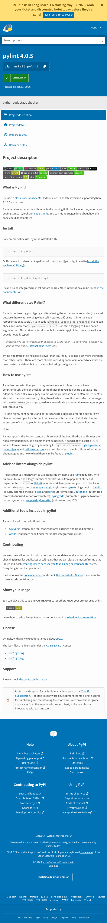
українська (77, 896)
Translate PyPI (28, 803)
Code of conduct (75, 803)
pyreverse (14, 529)
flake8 (38, 483)
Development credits (28, 812)
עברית (65, 900)
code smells (41, 214)
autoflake (81, 492)
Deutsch (101, 896)
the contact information (33, 679)
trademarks (86, 852)
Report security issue (77, 798)
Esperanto (76, 900)
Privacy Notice (75, 808)
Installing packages (28, 753)
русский (54, 900)
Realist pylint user (40, 346)
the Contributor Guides (69, 575)
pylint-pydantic (92, 445)
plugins (69, 453)
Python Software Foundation (52, 856)
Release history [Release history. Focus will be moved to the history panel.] (15, 135)
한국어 (87, 900)
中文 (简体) (27, 900)
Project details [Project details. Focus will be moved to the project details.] (15, 125)
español (23, 896)
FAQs (30, 772)
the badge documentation (80, 617)
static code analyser (27, 198)
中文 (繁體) (41, 900)
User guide (28, 763)
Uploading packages (28, 758)
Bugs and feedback (30, 793)
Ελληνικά (90, 896)
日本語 (44, 896)
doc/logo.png (16, 653)
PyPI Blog (75, 753)
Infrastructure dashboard (75, 758)
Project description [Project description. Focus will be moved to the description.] (18, 115)
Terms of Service (75, 793)
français (34, 896)
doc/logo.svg (16, 658)
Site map (53, 866)
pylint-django (11, 449)
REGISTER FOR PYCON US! (57, 14)
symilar (12, 534)
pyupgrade (57, 496)
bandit (97, 487)
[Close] (102, 5)
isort (50, 492)
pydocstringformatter (38, 500)
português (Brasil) (59, 896)
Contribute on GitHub (28, 798)
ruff (77, 475)
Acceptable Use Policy (75, 812)
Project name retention (28, 768)
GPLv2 (59, 639)
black (38, 492)
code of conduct (33, 575)
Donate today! (53, 846)
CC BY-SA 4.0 (53, 645)
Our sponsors (77, 772)
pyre (70, 487)
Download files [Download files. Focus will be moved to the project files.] (15, 145)
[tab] (53, 115)
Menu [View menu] (96, 27)
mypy (39, 487)
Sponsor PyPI (30, 808)
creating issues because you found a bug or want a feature (56, 564)
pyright (48, 487)
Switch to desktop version (54, 877)
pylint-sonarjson (34, 449)
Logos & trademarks (77, 768)
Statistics (77, 763)
